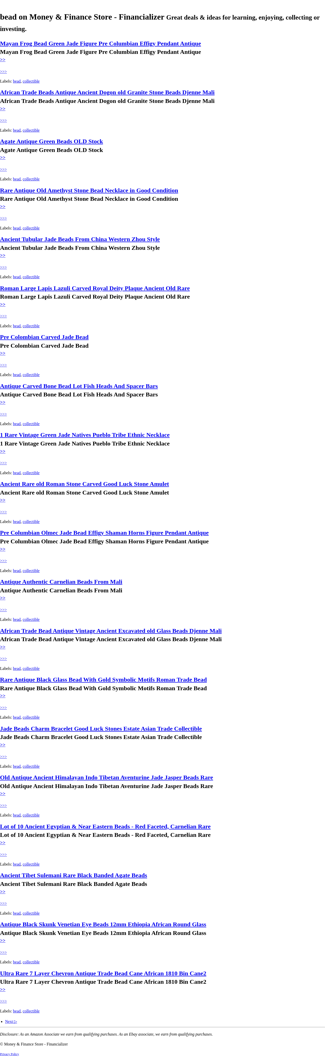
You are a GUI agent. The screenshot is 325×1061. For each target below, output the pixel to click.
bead (17, 81)
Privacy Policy (9, 1054)
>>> (3, 71)
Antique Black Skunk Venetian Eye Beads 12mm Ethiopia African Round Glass (103, 924)
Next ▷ (11, 1021)
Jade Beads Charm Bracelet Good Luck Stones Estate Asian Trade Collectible (101, 728)
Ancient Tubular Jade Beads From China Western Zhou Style (80, 239)
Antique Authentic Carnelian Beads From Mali (61, 581)
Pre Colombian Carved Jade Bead (44, 337)
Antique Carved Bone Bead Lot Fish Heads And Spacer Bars (79, 386)
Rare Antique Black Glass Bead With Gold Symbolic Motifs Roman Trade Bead (103, 679)
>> (2, 59)
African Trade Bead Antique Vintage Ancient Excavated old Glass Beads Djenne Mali (111, 630)
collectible (31, 81)
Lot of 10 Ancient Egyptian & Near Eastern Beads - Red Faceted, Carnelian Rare (105, 826)
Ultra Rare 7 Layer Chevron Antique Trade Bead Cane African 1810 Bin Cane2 (103, 973)
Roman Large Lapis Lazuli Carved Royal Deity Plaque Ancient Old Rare (95, 288)
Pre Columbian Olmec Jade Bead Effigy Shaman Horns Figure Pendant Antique (104, 532)
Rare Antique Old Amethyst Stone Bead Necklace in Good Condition (89, 190)
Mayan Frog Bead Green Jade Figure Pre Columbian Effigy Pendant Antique (100, 43)
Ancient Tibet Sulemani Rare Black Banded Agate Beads (73, 875)
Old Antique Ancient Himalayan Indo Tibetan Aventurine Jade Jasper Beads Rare (106, 777)
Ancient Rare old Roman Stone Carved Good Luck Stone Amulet (84, 484)
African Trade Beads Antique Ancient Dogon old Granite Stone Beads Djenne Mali (107, 92)
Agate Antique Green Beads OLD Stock (51, 141)
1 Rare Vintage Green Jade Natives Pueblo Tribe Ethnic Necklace (85, 435)
